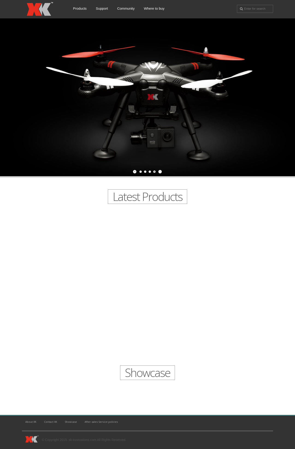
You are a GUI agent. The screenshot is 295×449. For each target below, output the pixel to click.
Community (126, 8)
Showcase (71, 421)
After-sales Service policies (101, 421)
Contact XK (50, 421)
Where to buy (154, 8)
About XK (30, 421)
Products (80, 8)
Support (102, 8)
